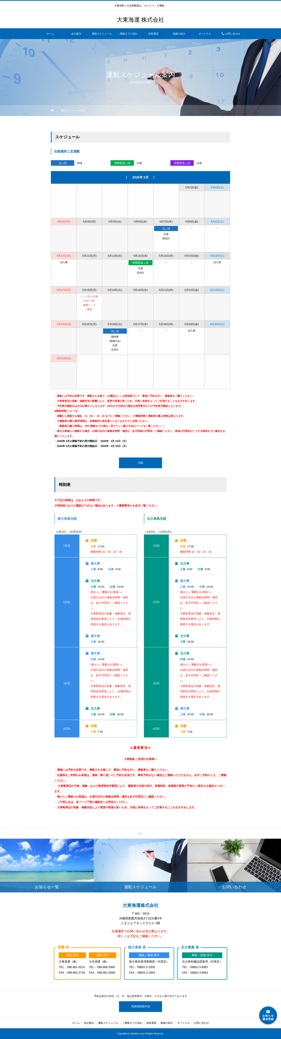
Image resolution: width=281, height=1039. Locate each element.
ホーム (50, 33)
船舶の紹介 (179, 33)
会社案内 (76, 33)
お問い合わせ (232, 33)
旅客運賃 (153, 33)
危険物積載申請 (140, 1006)
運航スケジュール (102, 33)
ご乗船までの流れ (128, 33)
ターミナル (205, 33)
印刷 (140, 462)
